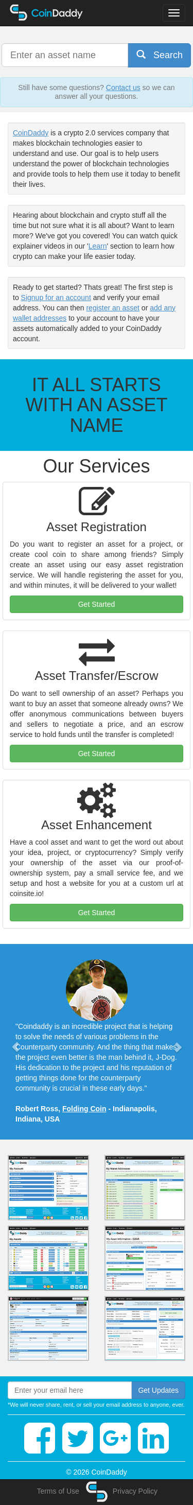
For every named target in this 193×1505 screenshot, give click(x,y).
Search (159, 54)
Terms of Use (58, 1491)
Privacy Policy (135, 1491)
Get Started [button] (96, 604)
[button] (15, 1041)
